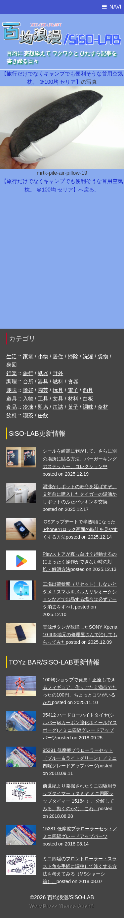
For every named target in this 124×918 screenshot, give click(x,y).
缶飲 (43, 415)
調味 (88, 407)
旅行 (28, 373)
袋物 (103, 356)
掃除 (73, 356)
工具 (43, 398)
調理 (11, 381)
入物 (28, 398)
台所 (28, 381)
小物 (43, 356)
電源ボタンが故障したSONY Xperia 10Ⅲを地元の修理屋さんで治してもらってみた (80, 634)
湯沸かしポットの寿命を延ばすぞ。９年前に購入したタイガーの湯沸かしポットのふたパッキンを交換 (80, 494)
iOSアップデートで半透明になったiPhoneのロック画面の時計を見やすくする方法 (80, 529)
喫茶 (28, 415)
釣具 (88, 390)
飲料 (11, 415)
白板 (88, 398)
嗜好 (28, 390)
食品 (11, 407)
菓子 (73, 407)
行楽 (11, 373)
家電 (28, 356)
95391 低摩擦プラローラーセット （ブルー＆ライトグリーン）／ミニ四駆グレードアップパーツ (80, 758)
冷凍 (28, 407)
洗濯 (88, 356)
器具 (43, 381)
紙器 (43, 373)
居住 (58, 356)
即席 (43, 407)
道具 (11, 398)
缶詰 (58, 407)
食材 (103, 407)
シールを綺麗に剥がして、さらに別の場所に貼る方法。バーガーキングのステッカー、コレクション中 (80, 458)
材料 (73, 398)
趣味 (11, 390)
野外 (58, 373)
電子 (73, 390)
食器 (73, 381)
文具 (58, 398)
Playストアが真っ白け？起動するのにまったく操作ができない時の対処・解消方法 (80, 561)
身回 (11, 365)
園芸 (43, 390)
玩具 (58, 390)
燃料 (58, 381)
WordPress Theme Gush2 (62, 906)
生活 (11, 356)
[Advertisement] (62, 264)
